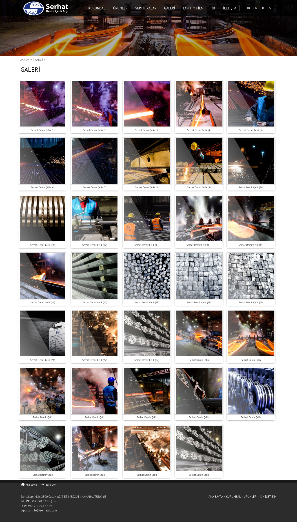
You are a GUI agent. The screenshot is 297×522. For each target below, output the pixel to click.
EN (260, 8)
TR (253, 8)
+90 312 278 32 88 (38, 501)
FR (266, 8)
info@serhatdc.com (44, 510)
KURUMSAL (233, 497)
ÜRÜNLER (250, 497)
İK (261, 497)
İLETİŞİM (271, 497)
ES (273, 8)
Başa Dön (48, 484)
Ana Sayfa (28, 484)
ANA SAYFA (216, 497)
